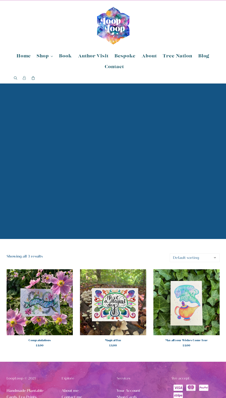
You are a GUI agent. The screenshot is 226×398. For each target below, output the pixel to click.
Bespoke (125, 56)
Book (65, 56)
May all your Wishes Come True (186, 308)
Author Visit (93, 56)
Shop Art (124, 371)
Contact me (72, 364)
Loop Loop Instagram (135, 377)
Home (24, 56)
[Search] (17, 78)
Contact (114, 67)
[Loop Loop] (113, 25)
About (149, 56)
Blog (203, 56)
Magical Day (113, 308)
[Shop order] (195, 225)
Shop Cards (127, 364)
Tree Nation (177, 56)
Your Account (128, 358)
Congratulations (40, 308)
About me (70, 358)
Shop (45, 56)
